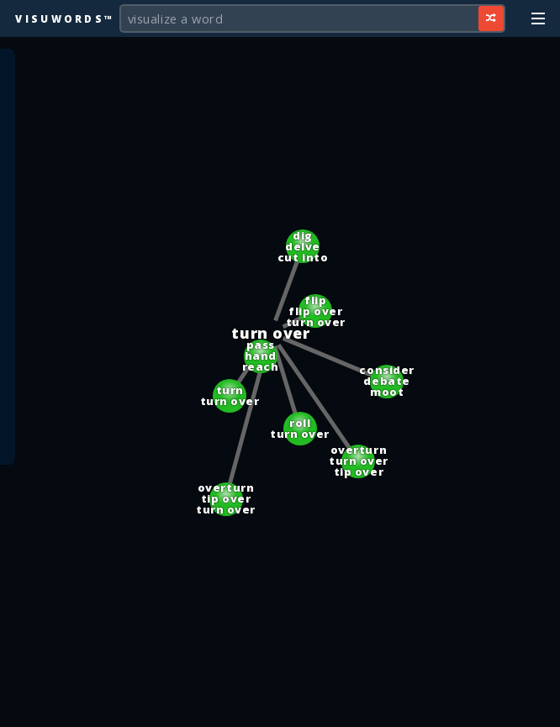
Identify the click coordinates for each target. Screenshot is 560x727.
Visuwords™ (64, 18)
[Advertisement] (280, 706)
